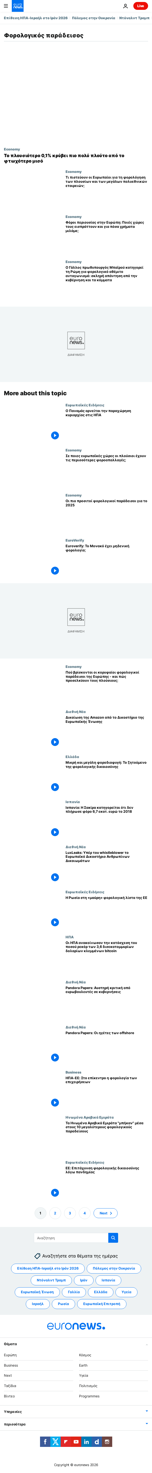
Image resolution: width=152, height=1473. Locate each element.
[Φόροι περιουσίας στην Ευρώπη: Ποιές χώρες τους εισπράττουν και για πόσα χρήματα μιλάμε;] (107, 237)
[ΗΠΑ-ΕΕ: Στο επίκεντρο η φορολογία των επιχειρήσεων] (107, 1092)
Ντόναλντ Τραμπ (134, 18)
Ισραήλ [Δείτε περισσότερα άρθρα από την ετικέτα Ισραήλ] (38, 1304)
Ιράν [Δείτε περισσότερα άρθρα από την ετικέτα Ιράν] (83, 1280)
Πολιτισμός (88, 1386)
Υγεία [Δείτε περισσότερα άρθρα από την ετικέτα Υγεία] (126, 1292)
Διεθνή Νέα (76, 711)
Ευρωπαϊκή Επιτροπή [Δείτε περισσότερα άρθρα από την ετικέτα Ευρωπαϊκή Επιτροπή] (101, 1304)
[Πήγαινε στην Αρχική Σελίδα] (18, 6)
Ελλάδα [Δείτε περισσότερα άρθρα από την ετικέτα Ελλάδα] (100, 1292)
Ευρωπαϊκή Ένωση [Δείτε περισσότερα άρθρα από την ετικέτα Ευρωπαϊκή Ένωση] (37, 1292)
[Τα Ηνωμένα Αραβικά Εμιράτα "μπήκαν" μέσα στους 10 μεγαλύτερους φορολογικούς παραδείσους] (107, 1137)
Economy (12, 149)
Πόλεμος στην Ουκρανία (93, 18)
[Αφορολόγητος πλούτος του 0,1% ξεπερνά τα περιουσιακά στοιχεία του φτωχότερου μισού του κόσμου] (76, 158)
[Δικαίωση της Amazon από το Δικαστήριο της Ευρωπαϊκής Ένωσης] (107, 732)
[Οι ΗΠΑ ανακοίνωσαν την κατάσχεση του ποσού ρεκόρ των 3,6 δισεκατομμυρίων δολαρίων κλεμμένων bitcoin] (107, 957)
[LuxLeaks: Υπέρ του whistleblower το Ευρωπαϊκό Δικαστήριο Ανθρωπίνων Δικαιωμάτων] (107, 867)
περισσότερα (15, 1424)
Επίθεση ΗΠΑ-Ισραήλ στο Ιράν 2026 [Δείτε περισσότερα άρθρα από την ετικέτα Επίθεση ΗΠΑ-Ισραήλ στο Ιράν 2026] (48, 1268)
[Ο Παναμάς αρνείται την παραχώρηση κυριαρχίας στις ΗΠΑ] (107, 425)
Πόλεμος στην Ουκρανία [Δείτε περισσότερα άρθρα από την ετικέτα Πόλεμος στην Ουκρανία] (114, 1268)
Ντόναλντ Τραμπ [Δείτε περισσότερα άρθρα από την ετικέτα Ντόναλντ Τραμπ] (51, 1280)
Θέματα (10, 1344)
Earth (83, 1365)
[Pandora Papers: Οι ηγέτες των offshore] (107, 1047)
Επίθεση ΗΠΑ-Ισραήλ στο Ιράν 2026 (36, 18)
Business (73, 1072)
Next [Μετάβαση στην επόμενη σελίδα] (103, 1213)
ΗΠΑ (70, 937)
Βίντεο (9, 1396)
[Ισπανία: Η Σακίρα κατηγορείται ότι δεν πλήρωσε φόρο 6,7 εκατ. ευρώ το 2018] (107, 822)
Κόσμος (85, 1355)
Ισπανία (73, 802)
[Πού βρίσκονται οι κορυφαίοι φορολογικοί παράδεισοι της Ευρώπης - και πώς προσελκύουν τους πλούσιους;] (107, 687)
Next (8, 1375)
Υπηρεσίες (13, 1411)
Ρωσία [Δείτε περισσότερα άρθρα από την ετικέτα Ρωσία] (63, 1304)
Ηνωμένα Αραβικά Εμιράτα (90, 1117)
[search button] (113, 1238)
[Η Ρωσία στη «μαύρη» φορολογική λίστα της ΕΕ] (107, 912)
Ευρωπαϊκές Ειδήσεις (85, 405)
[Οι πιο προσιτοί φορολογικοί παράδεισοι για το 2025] (107, 515)
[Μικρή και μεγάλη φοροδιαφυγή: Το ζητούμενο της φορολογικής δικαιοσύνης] (107, 777)
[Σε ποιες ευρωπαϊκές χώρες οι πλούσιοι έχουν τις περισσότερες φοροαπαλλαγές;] (107, 470)
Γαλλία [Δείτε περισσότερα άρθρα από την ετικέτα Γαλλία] (74, 1292)
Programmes (89, 1396)
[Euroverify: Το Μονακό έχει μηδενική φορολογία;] (107, 560)
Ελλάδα (72, 757)
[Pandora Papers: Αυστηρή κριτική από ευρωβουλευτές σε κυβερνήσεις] (107, 1002)
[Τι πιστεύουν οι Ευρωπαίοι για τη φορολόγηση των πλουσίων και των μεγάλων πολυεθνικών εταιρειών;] (107, 192)
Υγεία (83, 1375)
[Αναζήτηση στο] (76, 1238)
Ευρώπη (10, 1355)
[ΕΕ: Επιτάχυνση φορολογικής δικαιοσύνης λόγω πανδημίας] (107, 1182)
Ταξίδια (10, 1386)
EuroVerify (75, 540)
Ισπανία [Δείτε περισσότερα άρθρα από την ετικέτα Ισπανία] (108, 1280)
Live (140, 6)
